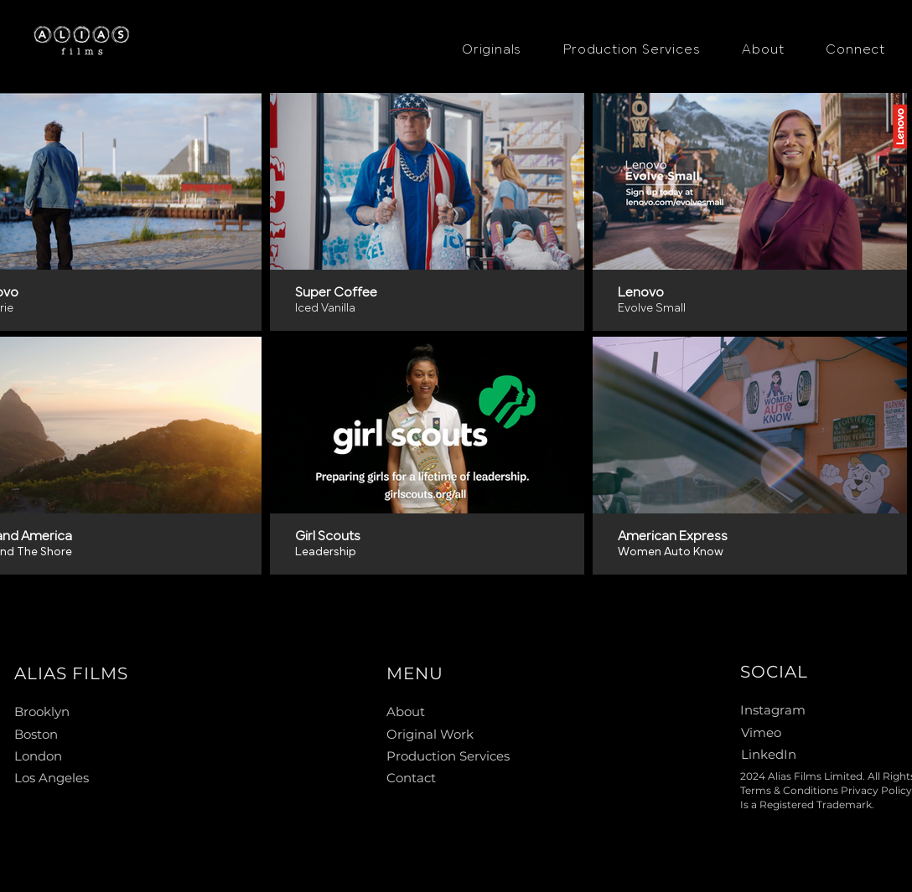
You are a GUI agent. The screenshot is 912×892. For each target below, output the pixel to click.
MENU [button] (414, 673)
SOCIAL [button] (774, 672)
